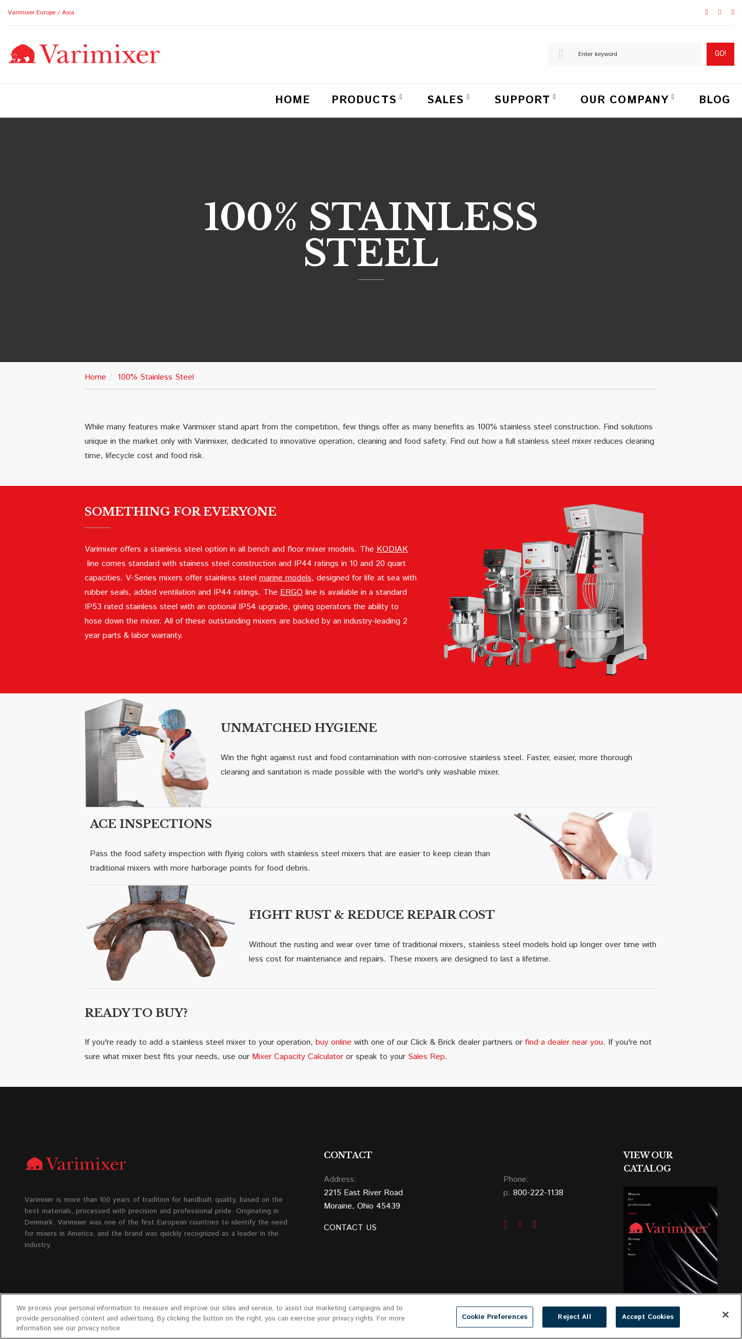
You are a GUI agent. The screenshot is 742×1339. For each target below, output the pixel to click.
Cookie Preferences (495, 1317)
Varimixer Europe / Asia (41, 12)
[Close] (725, 1314)
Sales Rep (426, 1057)
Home (292, 100)
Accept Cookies (648, 1317)
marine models (285, 578)
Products (363, 100)
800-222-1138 (538, 1193)
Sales (445, 100)
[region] (371, 1316)
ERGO (291, 592)
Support (522, 100)
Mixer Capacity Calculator (297, 1057)
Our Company (624, 100)
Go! (720, 53)
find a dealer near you (564, 1042)
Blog (714, 100)
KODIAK (392, 549)
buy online (334, 1042)
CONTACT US (350, 1228)
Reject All (574, 1317)
